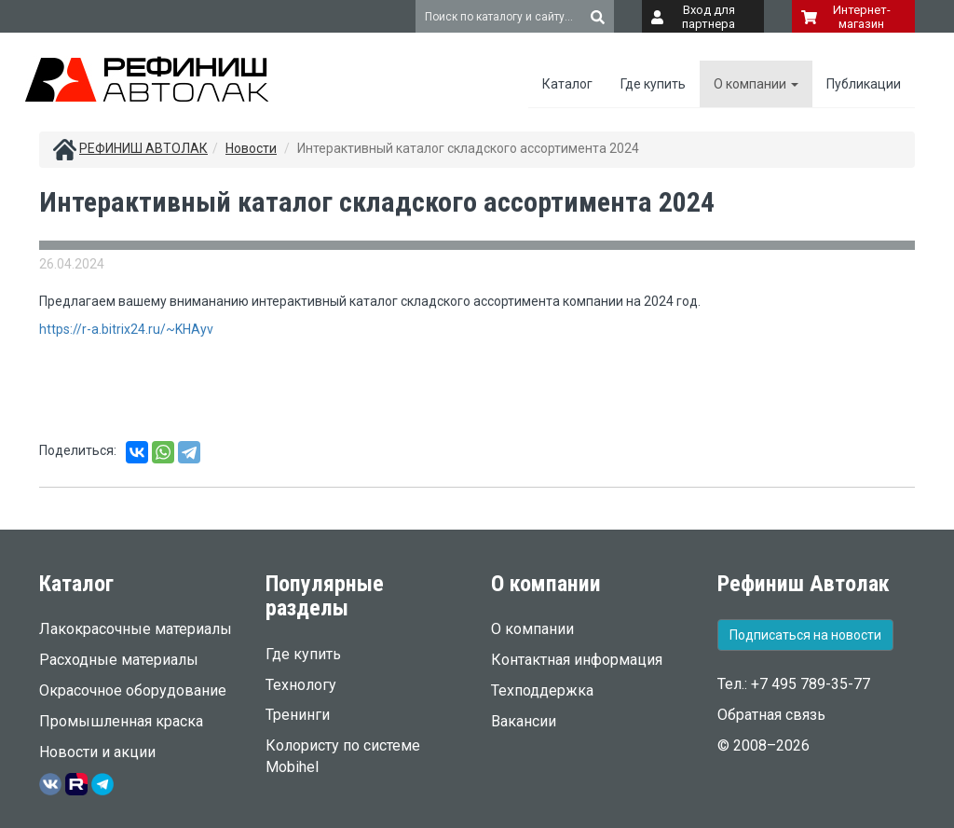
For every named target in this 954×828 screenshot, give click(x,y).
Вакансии (523, 721)
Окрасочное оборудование (132, 690)
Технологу (301, 685)
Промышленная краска (121, 721)
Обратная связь (771, 715)
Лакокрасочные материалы (135, 629)
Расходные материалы (118, 660)
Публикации (863, 83)
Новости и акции (97, 752)
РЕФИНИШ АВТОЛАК (143, 148)
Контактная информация (576, 660)
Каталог (567, 83)
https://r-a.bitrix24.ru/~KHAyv (126, 329)
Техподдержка (542, 690)
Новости (251, 148)
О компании (756, 83)
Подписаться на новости (805, 635)
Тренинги (298, 715)
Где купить (653, 83)
